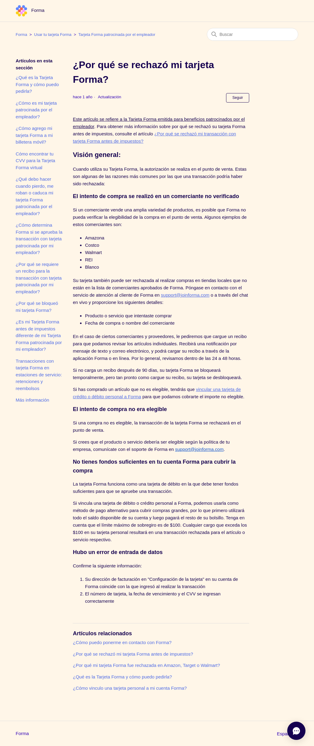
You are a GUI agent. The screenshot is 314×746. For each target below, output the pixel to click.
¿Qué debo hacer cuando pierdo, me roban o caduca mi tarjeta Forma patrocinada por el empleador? (35, 196)
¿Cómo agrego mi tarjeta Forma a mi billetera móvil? (34, 135)
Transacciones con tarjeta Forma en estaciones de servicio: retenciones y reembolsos (39, 374)
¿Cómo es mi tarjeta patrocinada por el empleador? (36, 109)
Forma (21, 34)
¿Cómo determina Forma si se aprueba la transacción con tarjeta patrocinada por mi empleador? (39, 238)
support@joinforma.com (185, 295)
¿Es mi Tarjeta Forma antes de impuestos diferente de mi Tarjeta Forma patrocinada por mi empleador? (39, 335)
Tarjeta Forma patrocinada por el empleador (116, 34)
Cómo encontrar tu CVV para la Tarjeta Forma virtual (35, 160)
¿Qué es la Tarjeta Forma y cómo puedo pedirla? (37, 84)
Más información (32, 400)
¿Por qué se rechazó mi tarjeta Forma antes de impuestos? (133, 654)
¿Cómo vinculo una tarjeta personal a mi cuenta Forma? (130, 688)
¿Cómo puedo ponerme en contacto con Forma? (122, 642)
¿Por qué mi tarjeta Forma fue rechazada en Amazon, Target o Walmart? (146, 665)
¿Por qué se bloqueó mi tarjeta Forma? (37, 307)
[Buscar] (252, 34)
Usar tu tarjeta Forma (53, 34)
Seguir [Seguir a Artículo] (237, 98)
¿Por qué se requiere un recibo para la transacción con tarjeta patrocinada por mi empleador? (39, 278)
